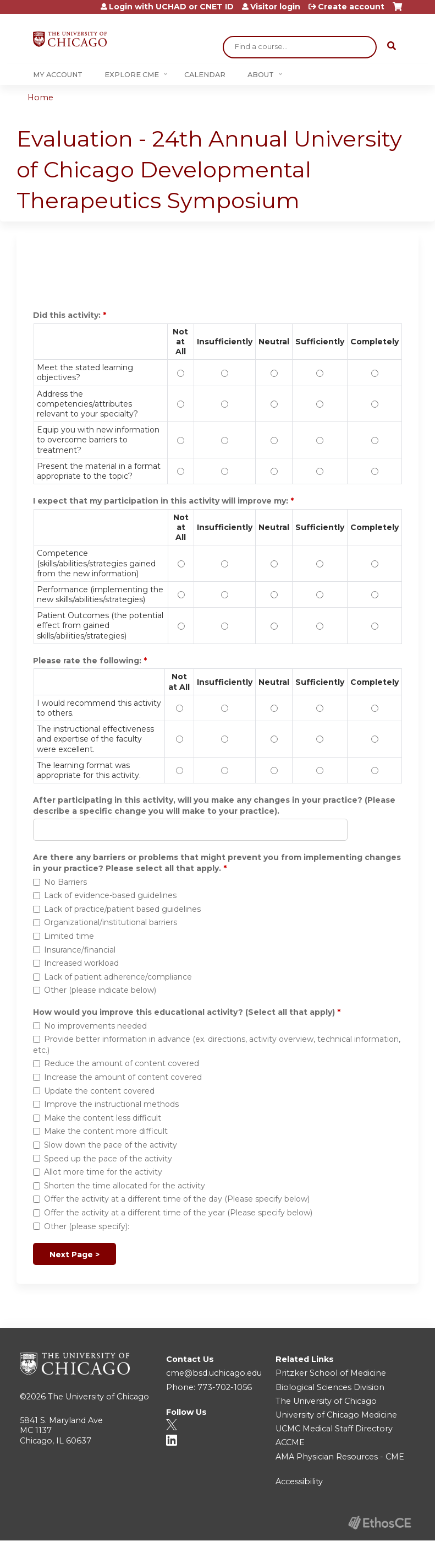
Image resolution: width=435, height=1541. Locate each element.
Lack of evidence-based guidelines (110, 895)
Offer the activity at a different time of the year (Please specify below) (178, 1213)
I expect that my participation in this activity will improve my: (161, 501)
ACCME (290, 1442)
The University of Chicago (98, 1397)
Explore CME (131, 75)
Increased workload (81, 963)
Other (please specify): (86, 1226)
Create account (351, 6)
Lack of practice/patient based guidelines (122, 909)
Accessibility (299, 1481)
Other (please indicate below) (100, 990)
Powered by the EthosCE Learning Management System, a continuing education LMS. (379, 1523)
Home (40, 97)
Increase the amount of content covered (123, 1077)
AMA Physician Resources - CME (340, 1457)
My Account (57, 75)
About (260, 75)
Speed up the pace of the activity (108, 1159)
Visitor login (275, 6)
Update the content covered (99, 1091)
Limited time (69, 936)
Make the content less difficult (102, 1118)
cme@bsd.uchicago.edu (214, 1373)
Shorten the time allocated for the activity (124, 1186)
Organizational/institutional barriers (110, 922)
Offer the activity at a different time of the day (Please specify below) (177, 1199)
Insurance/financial (79, 950)
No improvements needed (95, 1026)
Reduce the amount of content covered (121, 1063)
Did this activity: (68, 315)
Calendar (204, 75)
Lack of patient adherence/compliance (118, 977)
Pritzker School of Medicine (331, 1373)
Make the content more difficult (106, 1131)
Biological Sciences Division (330, 1387)
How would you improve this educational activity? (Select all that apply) (184, 1012)
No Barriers (65, 882)
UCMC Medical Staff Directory (334, 1429)
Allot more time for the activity (103, 1172)
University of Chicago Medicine (336, 1415)
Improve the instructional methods (111, 1104)
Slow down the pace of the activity (110, 1145)
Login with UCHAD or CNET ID (171, 6)
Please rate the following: (88, 661)
